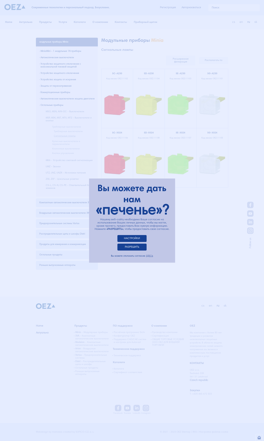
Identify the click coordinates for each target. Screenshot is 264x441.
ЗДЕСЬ (149, 256)
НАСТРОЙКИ (132, 238)
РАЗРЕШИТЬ (132, 247)
